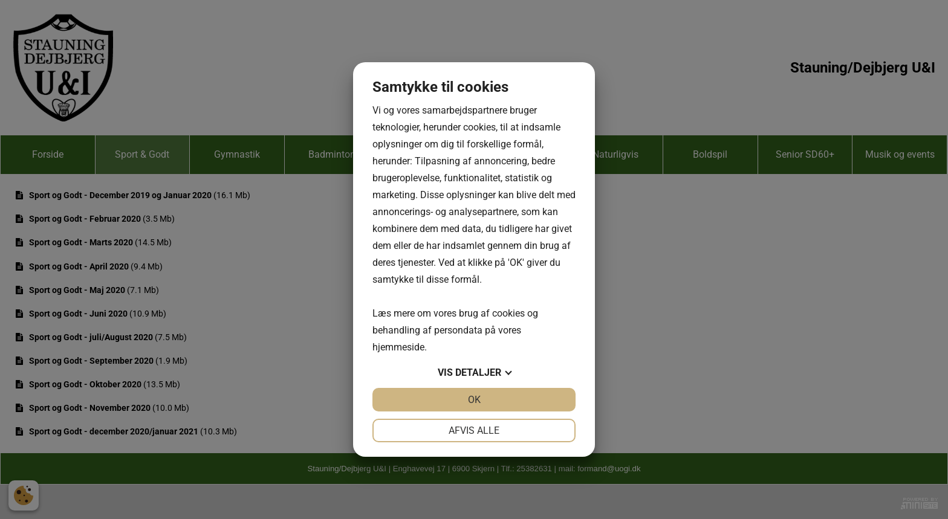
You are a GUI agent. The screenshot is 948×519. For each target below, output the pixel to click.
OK (474, 399)
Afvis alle (474, 430)
